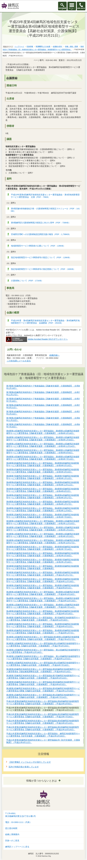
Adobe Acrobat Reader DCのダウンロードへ (37, 339)
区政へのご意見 (12, 841)
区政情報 (30, 46)
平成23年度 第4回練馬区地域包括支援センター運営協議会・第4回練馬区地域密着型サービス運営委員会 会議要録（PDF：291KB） (45, 321)
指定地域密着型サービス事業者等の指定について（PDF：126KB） (41, 257)
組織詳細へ (54, 355)
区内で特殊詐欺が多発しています (24, 767)
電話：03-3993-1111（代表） (18, 822)
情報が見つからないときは (41, 780)
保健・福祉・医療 (71, 46)
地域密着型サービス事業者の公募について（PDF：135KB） (38, 246)
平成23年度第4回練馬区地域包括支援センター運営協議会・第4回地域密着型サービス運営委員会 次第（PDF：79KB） (45, 195)
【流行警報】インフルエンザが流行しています (30, 762)
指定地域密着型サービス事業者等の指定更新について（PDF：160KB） (43, 269)
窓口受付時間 (11, 828)
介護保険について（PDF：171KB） (27, 280)
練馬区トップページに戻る (17, 847)
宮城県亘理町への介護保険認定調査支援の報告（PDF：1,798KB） (41, 234)
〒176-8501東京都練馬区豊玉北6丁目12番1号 (20, 814)
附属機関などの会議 (43, 46)
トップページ (19, 46)
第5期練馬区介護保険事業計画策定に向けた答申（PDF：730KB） (40, 222)
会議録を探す (57, 46)
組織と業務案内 (12, 834)
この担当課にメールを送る (19, 361)
